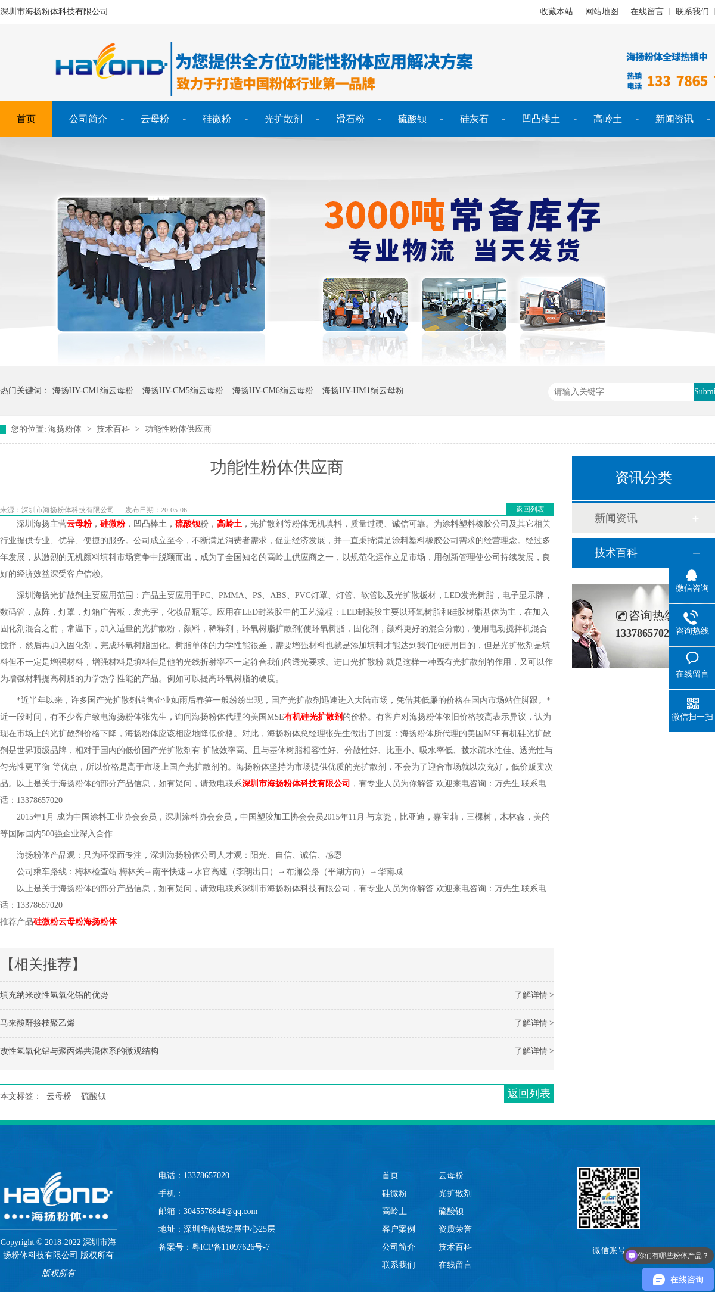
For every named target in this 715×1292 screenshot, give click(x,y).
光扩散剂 (284, 119)
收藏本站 (556, 11)
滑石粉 (350, 119)
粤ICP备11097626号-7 (231, 1247)
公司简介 (88, 119)
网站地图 (601, 11)
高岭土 (607, 119)
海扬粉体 (65, 429)
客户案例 (398, 1229)
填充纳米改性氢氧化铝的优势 (54, 995)
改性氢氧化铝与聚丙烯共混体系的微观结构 (79, 1051)
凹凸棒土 (541, 119)
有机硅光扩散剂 (313, 716)
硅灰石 (474, 119)
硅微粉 (217, 119)
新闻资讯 (674, 119)
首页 (26, 119)
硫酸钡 (412, 119)
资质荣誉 (455, 1229)
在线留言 (647, 11)
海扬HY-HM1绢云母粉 (363, 390)
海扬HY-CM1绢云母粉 (92, 390)
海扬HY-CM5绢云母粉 (182, 390)
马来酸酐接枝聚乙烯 (37, 1023)
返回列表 (530, 509)
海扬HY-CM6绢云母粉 (272, 390)
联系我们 (692, 11)
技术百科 (113, 429)
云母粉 (155, 119)
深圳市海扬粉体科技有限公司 (296, 783)
